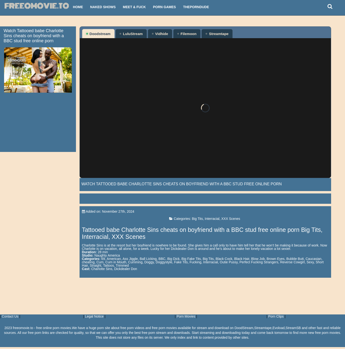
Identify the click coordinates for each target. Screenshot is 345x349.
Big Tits (208, 221)
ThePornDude (196, 7)
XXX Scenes (242, 221)
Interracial (223, 221)
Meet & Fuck (134, 7)
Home (78, 7)
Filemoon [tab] (187, 34)
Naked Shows (103, 7)
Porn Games (164, 7)
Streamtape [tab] (217, 34)
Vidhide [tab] (160, 34)
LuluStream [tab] (131, 34)
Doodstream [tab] (98, 34)
